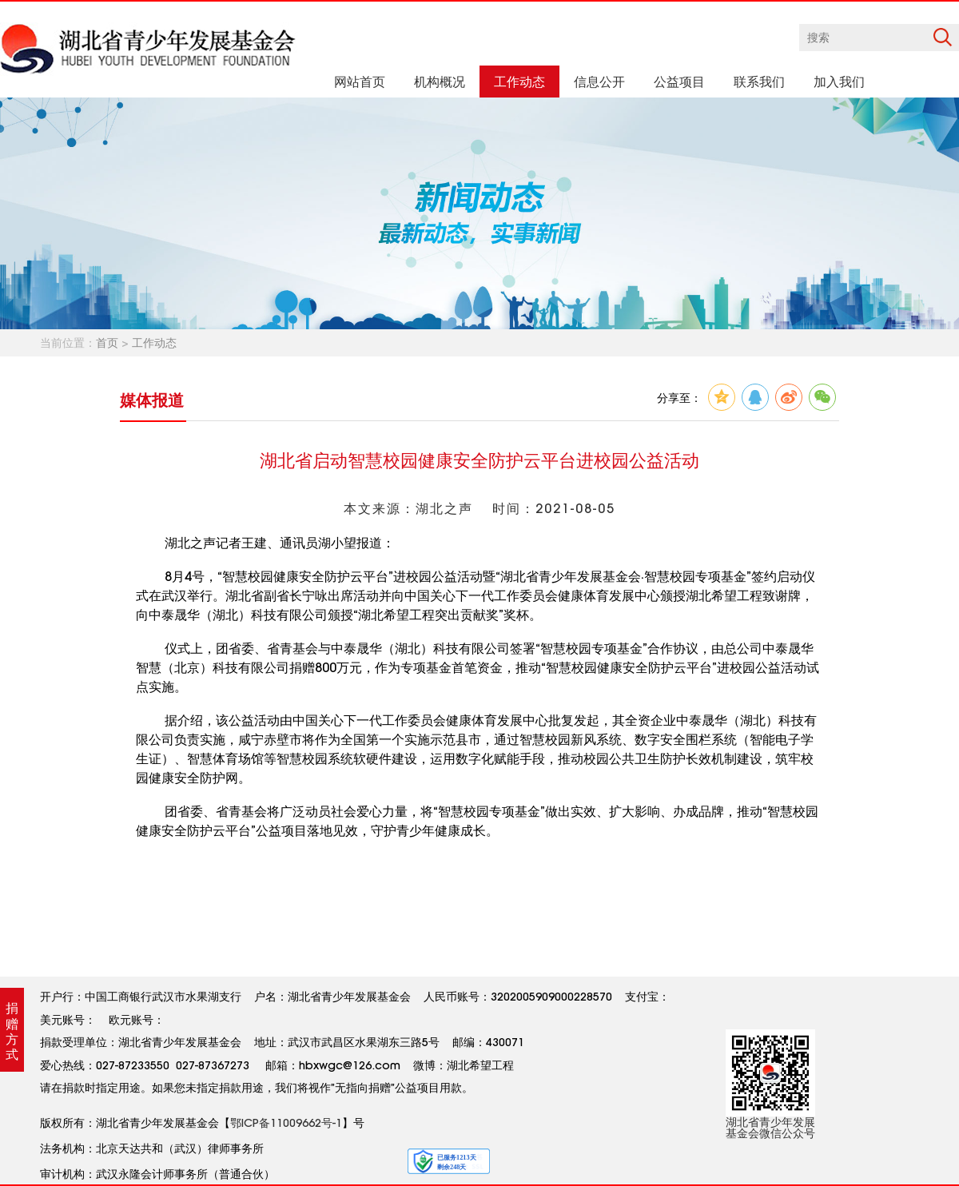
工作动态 (154, 343)
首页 (107, 343)
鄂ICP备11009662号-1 (286, 1123)
